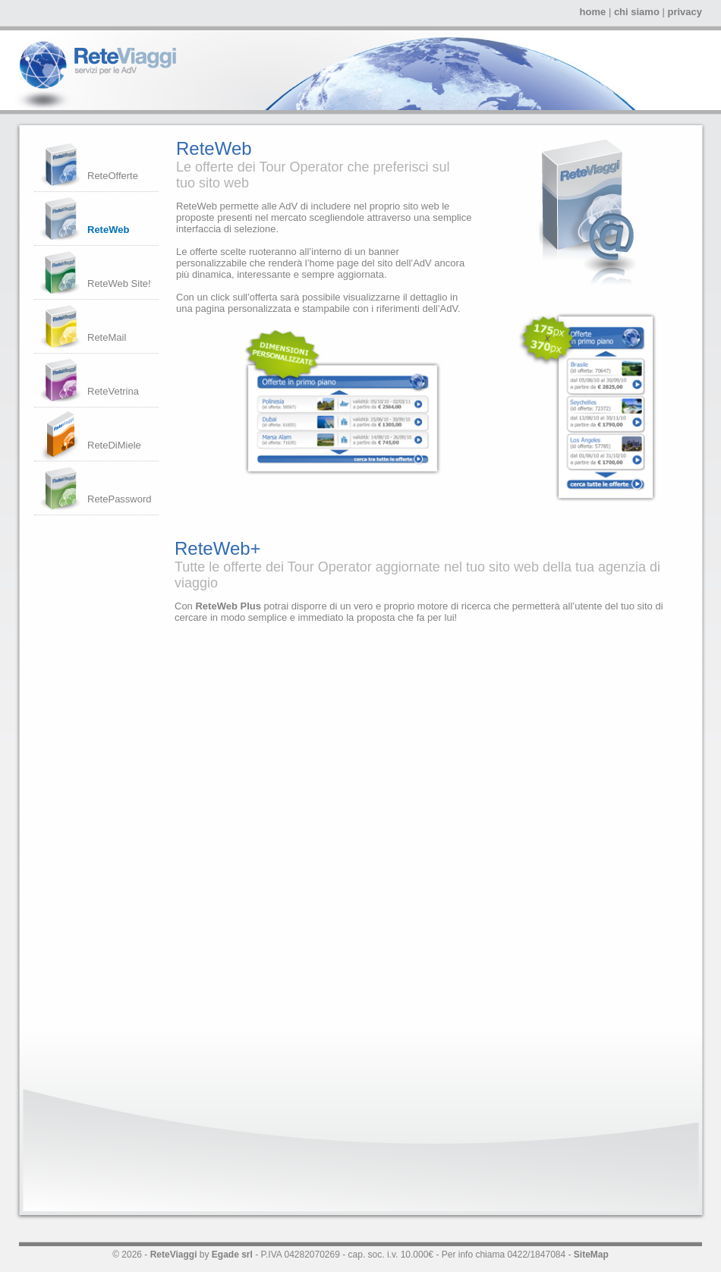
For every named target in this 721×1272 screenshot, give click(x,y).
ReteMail (106, 337)
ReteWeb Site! (119, 283)
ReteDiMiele (114, 445)
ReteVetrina (113, 391)
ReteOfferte (112, 175)
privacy (684, 11)
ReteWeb (108, 229)
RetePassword (119, 499)
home (593, 11)
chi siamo (637, 11)
